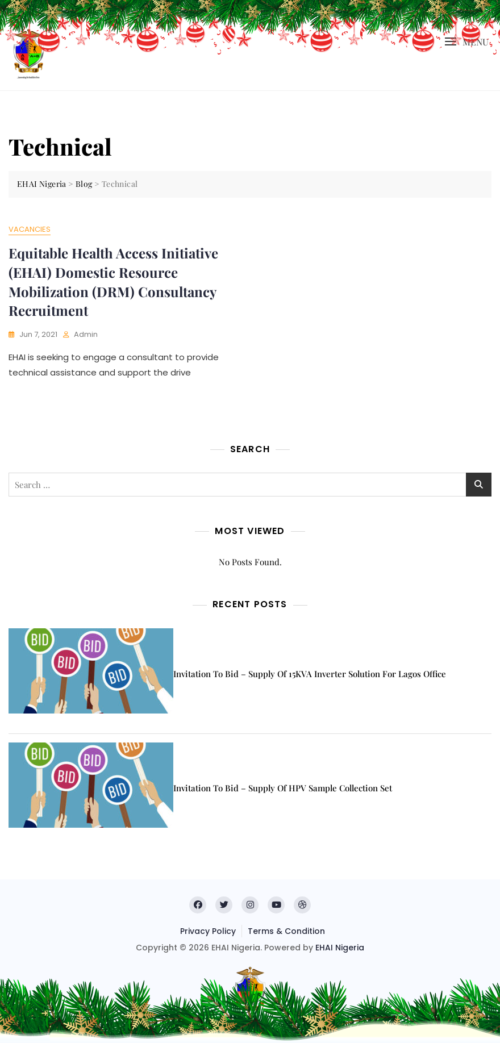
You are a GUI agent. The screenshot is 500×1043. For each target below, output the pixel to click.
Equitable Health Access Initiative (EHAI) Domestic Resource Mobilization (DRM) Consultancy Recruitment (113, 281)
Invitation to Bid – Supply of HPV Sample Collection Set (282, 788)
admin (86, 334)
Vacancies (30, 229)
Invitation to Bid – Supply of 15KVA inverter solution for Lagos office (309, 673)
